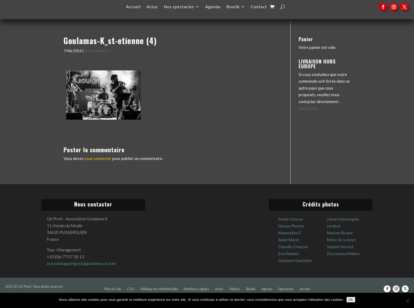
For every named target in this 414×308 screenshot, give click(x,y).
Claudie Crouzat (293, 246)
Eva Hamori (288, 253)
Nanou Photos (291, 225)
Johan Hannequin (343, 219)
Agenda (212, 7)
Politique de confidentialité (159, 289)
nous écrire (308, 108)
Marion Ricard (340, 232)
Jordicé (333, 225)
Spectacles (286, 289)
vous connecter (97, 158)
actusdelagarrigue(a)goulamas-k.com (81, 263)
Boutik (233, 7)
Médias (234, 289)
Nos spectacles (179, 7)
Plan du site (112, 289)
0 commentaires (98, 50)
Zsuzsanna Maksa (343, 253)
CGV (131, 289)
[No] (407, 300)
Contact (259, 7)
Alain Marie (288, 239)
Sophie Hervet (340, 246)
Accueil (133, 7)
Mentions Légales (196, 289)
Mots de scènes (341, 239)
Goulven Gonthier (295, 260)
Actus (152, 7)
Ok (351, 300)
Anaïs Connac (290, 219)
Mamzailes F (289, 232)
